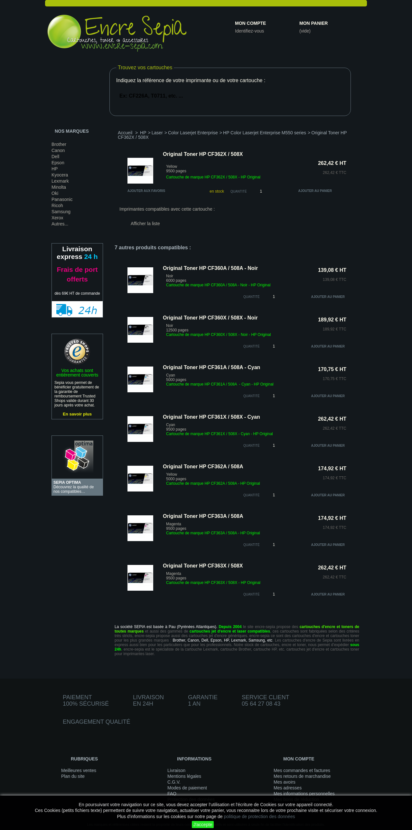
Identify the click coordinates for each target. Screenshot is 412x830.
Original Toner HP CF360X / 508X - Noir (210, 317)
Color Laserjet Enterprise (193, 132)
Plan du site (73, 776)
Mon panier (313, 23)
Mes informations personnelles (304, 793)
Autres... (60, 223)
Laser (157, 132)
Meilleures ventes (78, 770)
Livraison (176, 770)
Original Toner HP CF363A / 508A (203, 516)
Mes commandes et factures (302, 770)
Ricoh (57, 205)
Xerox (57, 217)
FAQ (171, 793)
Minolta (59, 187)
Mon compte (250, 23)
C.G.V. (174, 782)
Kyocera (60, 174)
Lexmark (60, 181)
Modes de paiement (187, 787)
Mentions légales (184, 776)
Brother (59, 144)
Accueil (125, 132)
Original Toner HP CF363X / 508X (203, 565)
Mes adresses (288, 788)
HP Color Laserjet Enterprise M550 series (264, 132)
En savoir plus (77, 414)
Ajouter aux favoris (146, 191)
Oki (55, 193)
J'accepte (202, 824)
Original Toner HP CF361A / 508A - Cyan (211, 367)
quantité (251, 297)
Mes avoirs (284, 782)
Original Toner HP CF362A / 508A (203, 466)
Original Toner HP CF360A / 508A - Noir (210, 268)
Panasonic (62, 199)
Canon (58, 150)
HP (55, 168)
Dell (55, 156)
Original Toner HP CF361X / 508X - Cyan (211, 417)
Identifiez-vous (249, 30)
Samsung (61, 211)
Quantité (238, 191)
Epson (58, 162)
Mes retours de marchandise (302, 776)
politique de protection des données (259, 816)
